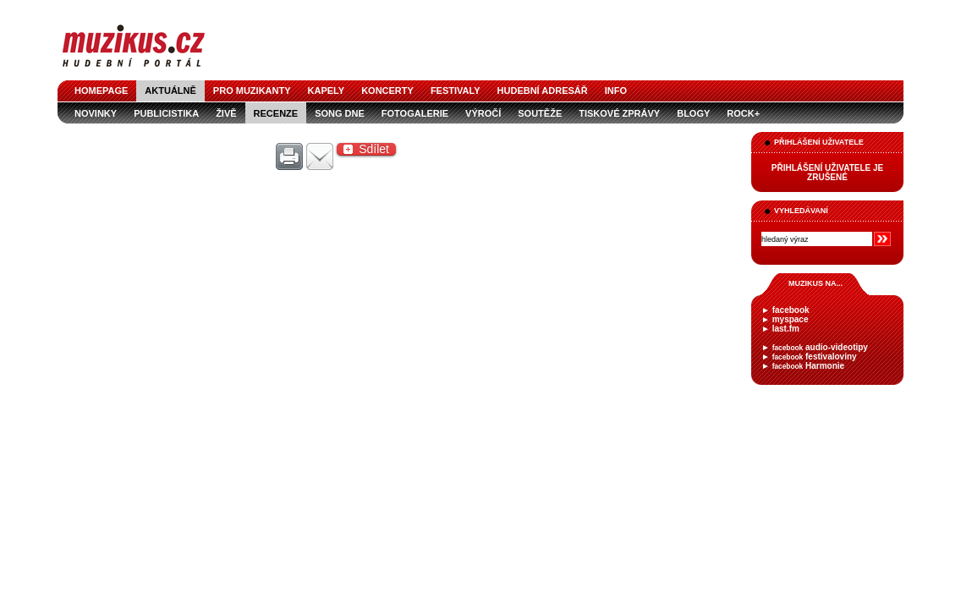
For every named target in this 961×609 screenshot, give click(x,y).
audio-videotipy (820, 347)
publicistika (166, 113)
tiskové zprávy (619, 113)
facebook (791, 310)
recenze (276, 113)
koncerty (387, 90)
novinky (95, 113)
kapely (326, 90)
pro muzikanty (252, 90)
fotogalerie (415, 113)
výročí (483, 113)
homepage (101, 90)
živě (226, 113)
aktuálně (170, 90)
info (616, 90)
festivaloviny (814, 356)
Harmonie (808, 365)
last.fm (785, 328)
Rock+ (743, 113)
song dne (340, 113)
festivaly (455, 90)
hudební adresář (542, 90)
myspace (790, 319)
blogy (693, 113)
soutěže (540, 113)
